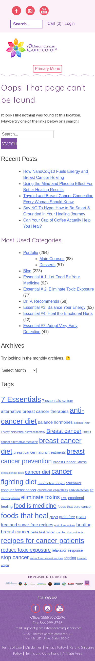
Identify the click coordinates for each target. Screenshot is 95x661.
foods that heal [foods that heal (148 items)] (25, 516)
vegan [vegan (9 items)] (5, 565)
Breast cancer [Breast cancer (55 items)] (63, 431)
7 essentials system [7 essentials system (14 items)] (57, 401)
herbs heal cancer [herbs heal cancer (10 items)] (43, 532)
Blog (27, 271)
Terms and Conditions (42, 653)
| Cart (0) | (54, 23)
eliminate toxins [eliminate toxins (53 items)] (40, 497)
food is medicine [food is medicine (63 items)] (35, 505)
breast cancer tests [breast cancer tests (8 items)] (12, 472)
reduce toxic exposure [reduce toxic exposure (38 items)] (26, 550)
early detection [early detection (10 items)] (79, 490)
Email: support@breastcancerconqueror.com (48, 628)
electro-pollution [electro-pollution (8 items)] (10, 498)
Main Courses (52, 259)
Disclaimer (33, 647)
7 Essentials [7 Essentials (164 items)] (21, 399)
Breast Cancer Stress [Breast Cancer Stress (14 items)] (70, 462)
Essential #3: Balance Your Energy (54, 307)
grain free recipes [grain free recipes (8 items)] (64, 525)
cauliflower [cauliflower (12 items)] (73, 483)
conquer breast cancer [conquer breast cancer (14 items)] (18, 490)
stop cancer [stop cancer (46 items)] (15, 557)
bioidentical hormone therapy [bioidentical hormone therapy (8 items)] (28, 431)
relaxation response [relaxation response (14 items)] (67, 550)
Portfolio (30, 252)
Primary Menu (47, 68)
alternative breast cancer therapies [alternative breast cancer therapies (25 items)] (35, 411)
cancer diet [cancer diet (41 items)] (37, 472)
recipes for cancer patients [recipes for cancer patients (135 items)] (42, 541)
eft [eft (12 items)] (91, 490)
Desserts (47, 265)
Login (69, 23)
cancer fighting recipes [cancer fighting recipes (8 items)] (51, 483)
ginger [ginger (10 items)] (54, 517)
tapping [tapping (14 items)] (70, 558)
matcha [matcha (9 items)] (60, 532)
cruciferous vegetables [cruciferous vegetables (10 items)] (52, 490)
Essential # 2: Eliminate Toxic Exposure (58, 289)
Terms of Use (12, 647)
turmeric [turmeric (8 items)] (82, 558)
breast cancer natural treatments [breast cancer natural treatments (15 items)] (39, 452)
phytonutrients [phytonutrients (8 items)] (74, 532)
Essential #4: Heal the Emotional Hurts (58, 313)
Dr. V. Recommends (41, 301)
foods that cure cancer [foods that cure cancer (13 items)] (75, 507)
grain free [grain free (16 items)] (67, 517)
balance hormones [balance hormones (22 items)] (55, 422)
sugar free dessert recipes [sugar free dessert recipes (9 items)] (46, 558)
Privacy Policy (55, 647)
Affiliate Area (72, 653)
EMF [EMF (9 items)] (64, 498)
